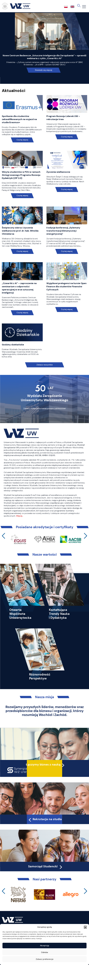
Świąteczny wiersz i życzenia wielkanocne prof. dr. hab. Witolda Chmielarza (20, 230)
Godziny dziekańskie (13, 344)
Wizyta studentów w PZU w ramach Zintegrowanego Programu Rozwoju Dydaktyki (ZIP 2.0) (21, 175)
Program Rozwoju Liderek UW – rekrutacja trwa (63, 118)
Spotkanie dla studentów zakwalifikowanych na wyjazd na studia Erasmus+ (19, 119)
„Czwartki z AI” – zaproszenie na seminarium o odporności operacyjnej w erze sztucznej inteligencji (19, 288)
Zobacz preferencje (44, 959)
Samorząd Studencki (45, 866)
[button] (85, 927)
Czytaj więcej (22, 140)
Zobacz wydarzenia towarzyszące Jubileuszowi (44, 408)
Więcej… (19, 516)
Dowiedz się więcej (43, 70)
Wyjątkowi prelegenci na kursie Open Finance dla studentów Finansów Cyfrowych (66, 286)
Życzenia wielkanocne (58, 171)
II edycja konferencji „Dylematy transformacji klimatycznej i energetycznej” (63, 230)
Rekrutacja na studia (45, 819)
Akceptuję (44, 945)
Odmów (44, 952)
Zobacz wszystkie (45, 365)
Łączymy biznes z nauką (43, 764)
